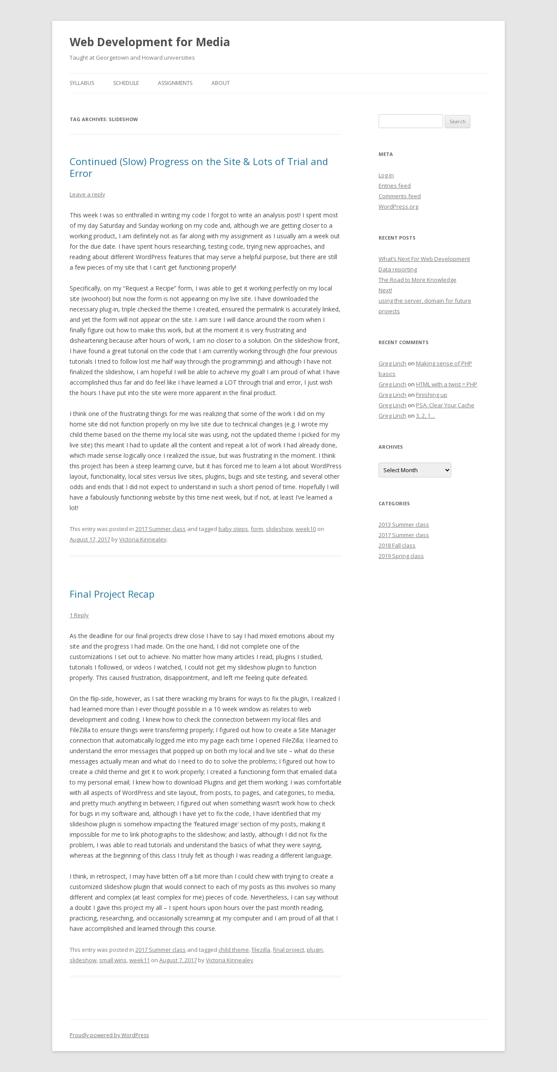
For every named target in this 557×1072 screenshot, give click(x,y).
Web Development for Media (150, 42)
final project (288, 950)
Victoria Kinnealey (143, 539)
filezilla (261, 950)
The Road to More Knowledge (417, 280)
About (220, 83)
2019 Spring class (401, 556)
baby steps (233, 529)
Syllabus (82, 83)
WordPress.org (398, 206)
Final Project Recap (112, 593)
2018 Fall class (397, 545)
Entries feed (395, 185)
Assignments (175, 83)
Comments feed (400, 196)
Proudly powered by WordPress (109, 1035)
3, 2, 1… (425, 415)
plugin (315, 950)
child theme (233, 950)
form (257, 529)
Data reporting (398, 269)
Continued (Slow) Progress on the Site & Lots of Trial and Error (199, 167)
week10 (305, 529)
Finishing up (431, 395)
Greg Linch (392, 363)
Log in (386, 175)
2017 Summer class (160, 529)
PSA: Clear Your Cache (445, 405)
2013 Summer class (404, 524)
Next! (385, 290)
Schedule (126, 83)
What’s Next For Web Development (424, 259)
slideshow (279, 529)
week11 (139, 960)
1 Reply (79, 615)
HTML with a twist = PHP (446, 384)
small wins (113, 960)
